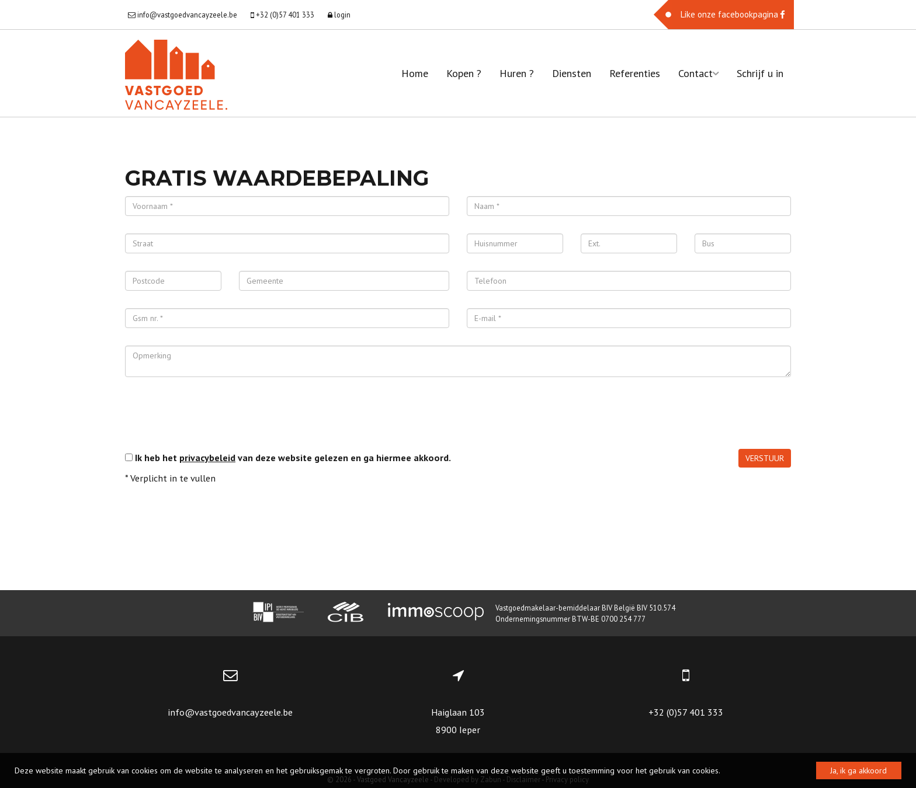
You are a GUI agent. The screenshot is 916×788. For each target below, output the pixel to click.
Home (414, 73)
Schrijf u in (760, 73)
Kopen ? (463, 73)
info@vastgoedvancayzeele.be (230, 712)
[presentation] (214, 417)
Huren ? (516, 73)
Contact (698, 73)
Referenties (634, 73)
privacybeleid (207, 457)
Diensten (571, 73)
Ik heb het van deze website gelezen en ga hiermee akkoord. (293, 457)
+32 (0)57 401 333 (685, 712)
